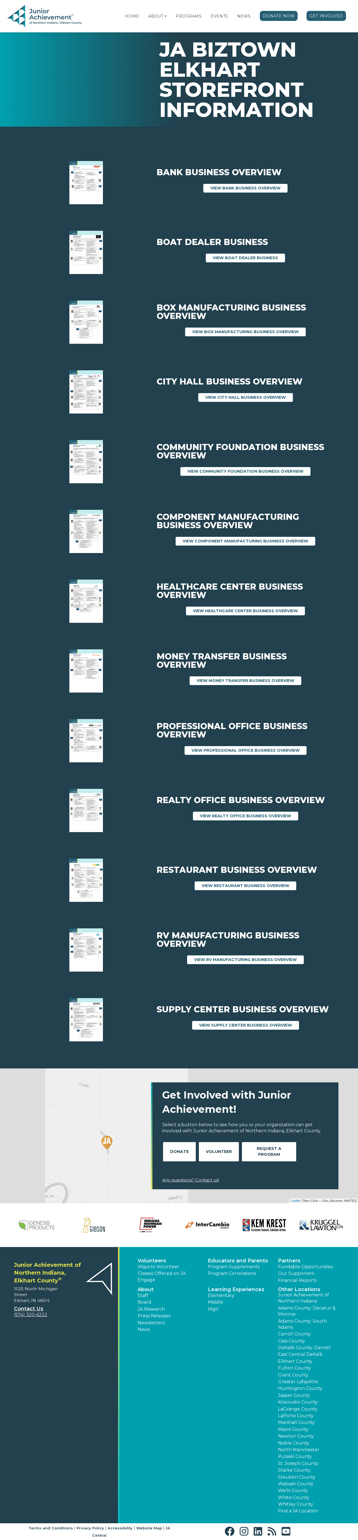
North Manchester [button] (298, 1449)
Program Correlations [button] (232, 1273)
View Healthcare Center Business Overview (249, 610)
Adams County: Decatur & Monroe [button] (307, 1311)
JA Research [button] (151, 1309)
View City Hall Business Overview (249, 397)
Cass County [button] (291, 1341)
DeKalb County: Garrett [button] (304, 1347)
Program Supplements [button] (234, 1266)
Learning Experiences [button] (236, 1289)
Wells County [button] (293, 1490)
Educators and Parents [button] (238, 1260)
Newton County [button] (296, 1436)
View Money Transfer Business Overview (249, 680)
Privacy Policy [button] (90, 1528)
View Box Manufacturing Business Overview (249, 331)
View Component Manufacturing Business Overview (249, 541)
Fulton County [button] (294, 1368)
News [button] (144, 1329)
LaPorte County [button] (296, 1415)
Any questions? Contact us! (190, 1180)
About (156, 16)
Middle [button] (215, 1302)
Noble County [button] (293, 1443)
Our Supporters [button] (296, 1273)
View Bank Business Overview (249, 188)
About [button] (146, 1289)
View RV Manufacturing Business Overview (249, 959)
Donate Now (279, 15)
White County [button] (293, 1497)
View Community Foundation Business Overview (249, 471)
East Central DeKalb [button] (300, 1354)
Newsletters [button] (151, 1322)
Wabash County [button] (296, 1483)
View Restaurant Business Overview (249, 885)
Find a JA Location (298, 1510)
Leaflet (295, 1200)
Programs (189, 16)
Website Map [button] (149, 1528)
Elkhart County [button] (295, 1361)
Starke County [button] (294, 1470)
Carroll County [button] (294, 1334)
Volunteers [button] (152, 1260)
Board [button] (144, 1302)
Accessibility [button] (120, 1528)
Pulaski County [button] (295, 1456)
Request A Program (269, 1151)
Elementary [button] (221, 1295)
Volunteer (219, 1151)
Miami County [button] (293, 1429)
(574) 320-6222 (30, 1314)
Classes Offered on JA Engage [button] (162, 1276)
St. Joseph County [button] (298, 1463)
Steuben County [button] (296, 1477)
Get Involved (326, 15)
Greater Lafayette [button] (298, 1381)
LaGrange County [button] (297, 1409)
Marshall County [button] (296, 1422)
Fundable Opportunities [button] (305, 1266)
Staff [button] (143, 1295)
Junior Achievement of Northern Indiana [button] (303, 1298)
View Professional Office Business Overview (249, 750)
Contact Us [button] (28, 1308)
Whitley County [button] (295, 1504)
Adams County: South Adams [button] (302, 1324)
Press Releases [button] (154, 1315)
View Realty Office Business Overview (249, 815)
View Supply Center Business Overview (249, 1025)
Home (132, 16)
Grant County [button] (293, 1375)
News (244, 16)
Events (219, 16)
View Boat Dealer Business (249, 257)
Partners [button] (289, 1260)
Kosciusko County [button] (298, 1402)
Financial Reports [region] (297, 1280)
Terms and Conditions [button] (51, 1528)
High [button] (213, 1309)
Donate (179, 1151)
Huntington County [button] (300, 1388)
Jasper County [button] (294, 1395)
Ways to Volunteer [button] (158, 1266)
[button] (165, 16)
